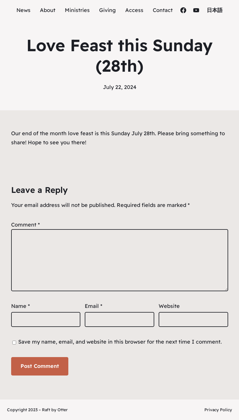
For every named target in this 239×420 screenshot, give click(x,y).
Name (20, 306)
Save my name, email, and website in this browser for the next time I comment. (120, 341)
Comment (25, 224)
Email (93, 306)
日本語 (215, 10)
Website (169, 306)
